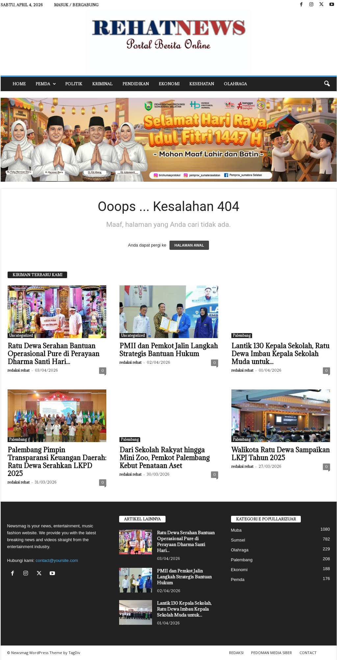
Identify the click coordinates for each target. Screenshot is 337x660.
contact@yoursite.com (57, 560)
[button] (327, 84)
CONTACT (308, 652)
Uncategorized (21, 335)
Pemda (46, 84)
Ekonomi (169, 83)
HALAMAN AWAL (189, 245)
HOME (19, 83)
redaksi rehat (19, 370)
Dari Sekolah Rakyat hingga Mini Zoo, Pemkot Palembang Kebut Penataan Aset (164, 458)
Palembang (241, 335)
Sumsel (238, 540)
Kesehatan (201, 83)
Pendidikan (135, 83)
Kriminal (102, 83)
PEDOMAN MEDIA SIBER (271, 652)
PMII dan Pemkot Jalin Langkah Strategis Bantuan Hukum (168, 350)
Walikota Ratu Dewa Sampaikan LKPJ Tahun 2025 (280, 454)
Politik (73, 83)
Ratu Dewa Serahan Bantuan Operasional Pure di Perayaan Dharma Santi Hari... (53, 354)
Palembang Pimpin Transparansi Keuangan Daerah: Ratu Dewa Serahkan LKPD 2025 (57, 462)
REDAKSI (236, 652)
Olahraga (235, 83)
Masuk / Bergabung (76, 4)
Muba (236, 530)
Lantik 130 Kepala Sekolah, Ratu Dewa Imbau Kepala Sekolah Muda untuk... (280, 354)
